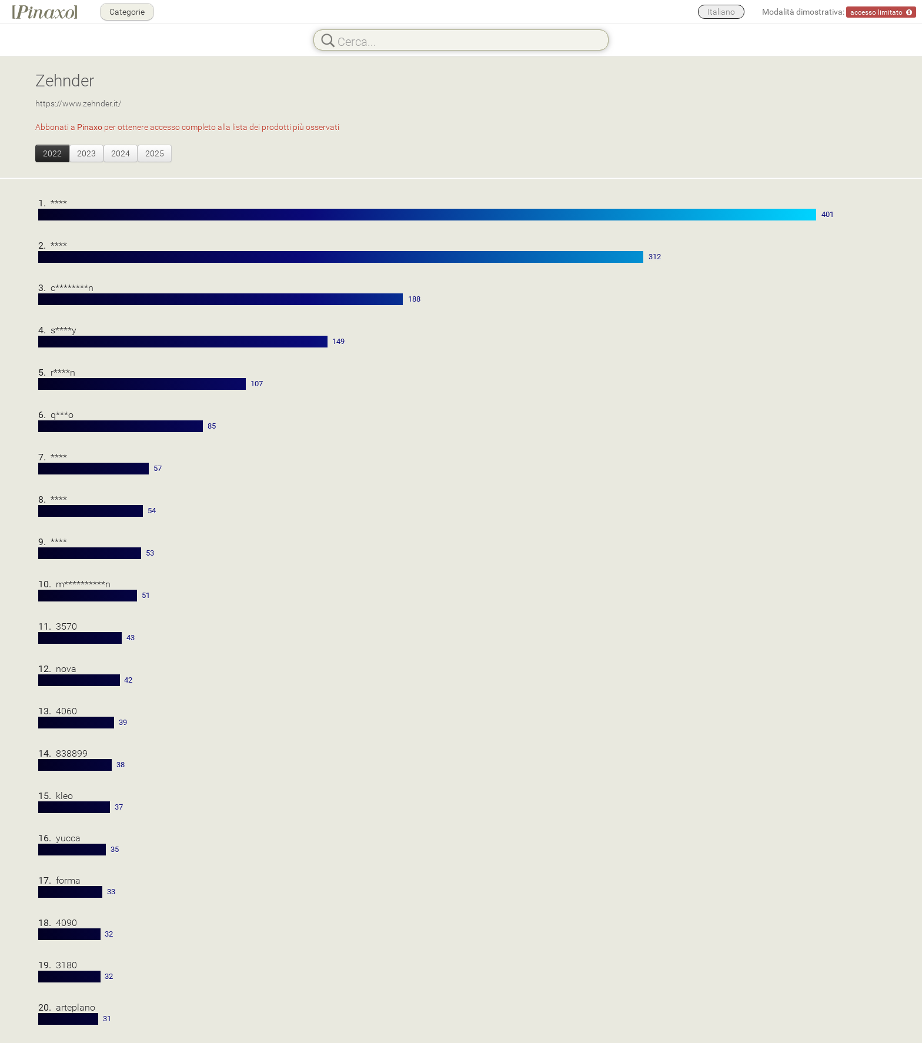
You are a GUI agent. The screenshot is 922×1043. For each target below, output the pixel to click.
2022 (52, 153)
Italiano (721, 11)
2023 (86, 153)
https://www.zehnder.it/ (78, 103)
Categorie (127, 11)
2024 (120, 153)
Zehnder (64, 80)
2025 (154, 153)
